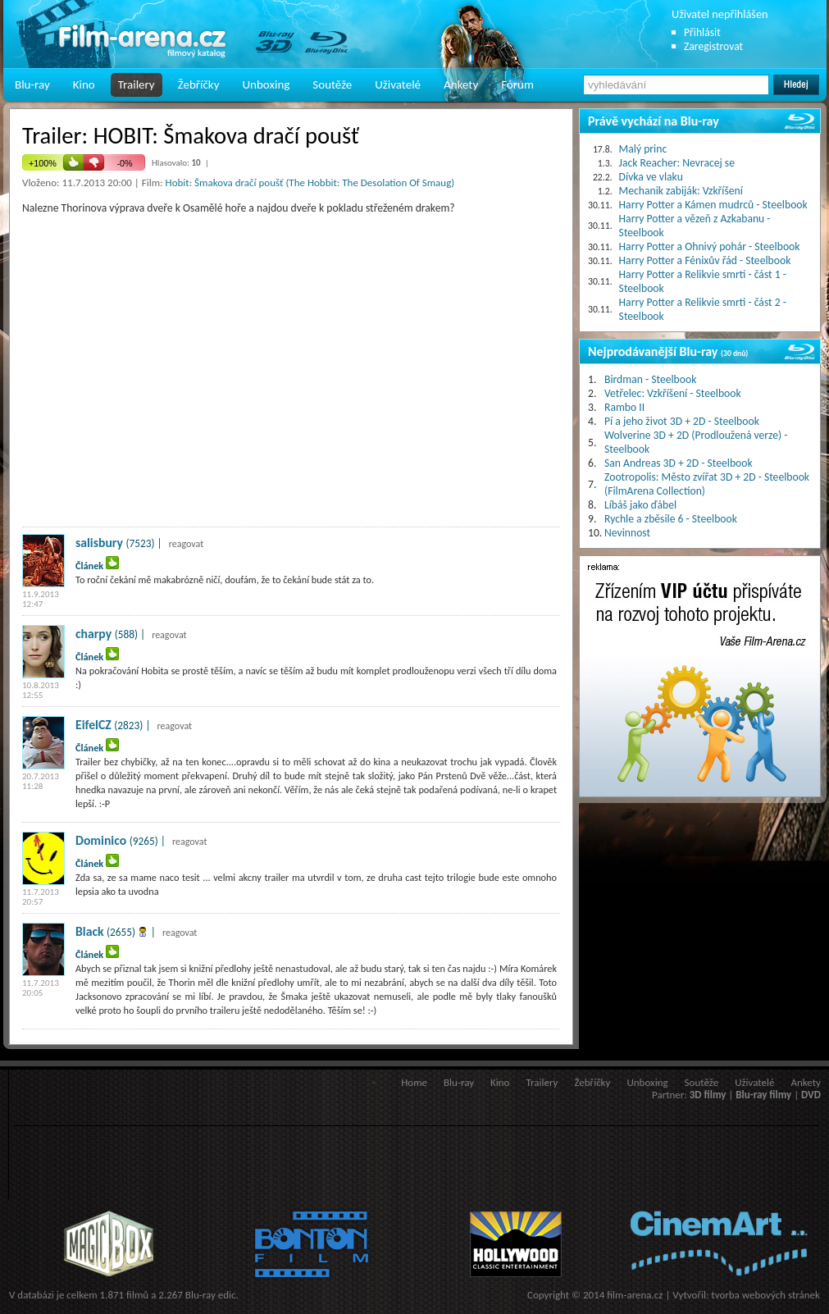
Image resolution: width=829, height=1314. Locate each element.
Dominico (100, 840)
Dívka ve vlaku (651, 177)
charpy (93, 633)
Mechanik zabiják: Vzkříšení (681, 191)
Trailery (136, 84)
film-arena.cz (635, 1295)
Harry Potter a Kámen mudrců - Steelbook (713, 205)
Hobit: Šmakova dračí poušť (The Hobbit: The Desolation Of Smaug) (310, 182)
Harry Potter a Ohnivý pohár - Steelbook (709, 246)
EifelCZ (93, 724)
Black (89, 931)
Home (414, 1082)
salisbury (99, 542)
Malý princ (643, 149)
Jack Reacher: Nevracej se (677, 163)
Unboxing (265, 84)
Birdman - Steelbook (650, 379)
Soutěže (332, 84)
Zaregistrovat (713, 46)
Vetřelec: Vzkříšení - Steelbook (672, 393)
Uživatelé (398, 84)
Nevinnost (627, 533)
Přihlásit (702, 32)
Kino (84, 84)
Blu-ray (32, 84)
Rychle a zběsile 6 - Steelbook (670, 519)
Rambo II (624, 407)
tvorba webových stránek (765, 1295)
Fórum (517, 84)
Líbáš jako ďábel (640, 505)
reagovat (186, 544)
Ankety (461, 84)
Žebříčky (199, 84)
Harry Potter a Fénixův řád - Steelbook (705, 260)
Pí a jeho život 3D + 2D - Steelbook (681, 421)
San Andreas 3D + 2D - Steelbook (678, 463)
